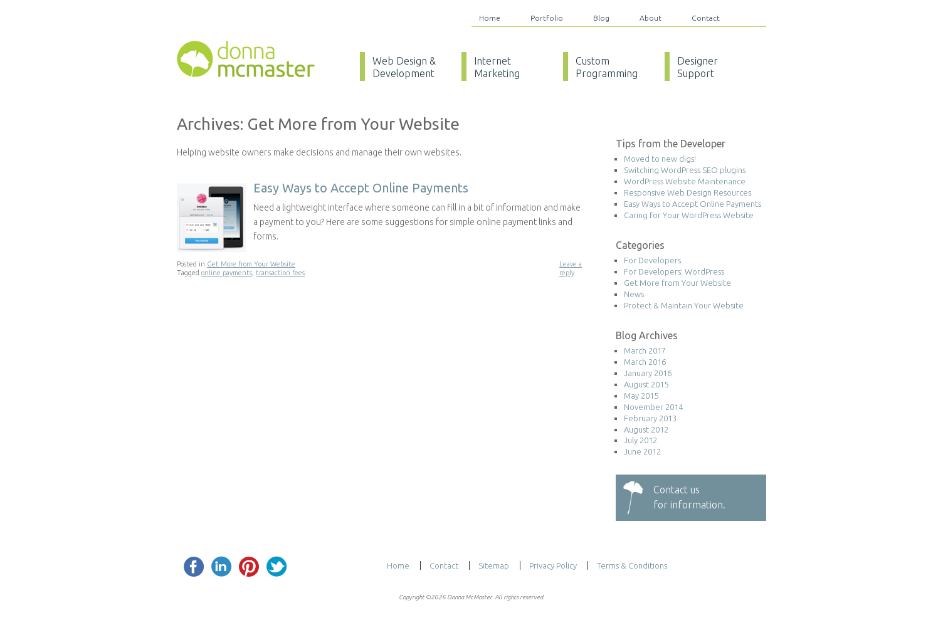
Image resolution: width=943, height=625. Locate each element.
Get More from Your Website (251, 264)
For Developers (652, 260)
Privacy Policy (553, 565)
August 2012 (646, 429)
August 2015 (646, 384)
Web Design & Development (404, 67)
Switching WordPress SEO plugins (684, 169)
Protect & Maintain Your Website (684, 305)
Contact (706, 18)
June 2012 (642, 451)
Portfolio (546, 18)
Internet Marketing (497, 67)
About (650, 18)
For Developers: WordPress (674, 271)
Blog (601, 18)
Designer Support (697, 67)
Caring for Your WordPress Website (689, 215)
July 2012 (640, 440)
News (634, 294)
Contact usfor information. (689, 497)
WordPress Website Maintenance (684, 181)
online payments (226, 272)
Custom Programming (607, 67)
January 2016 (648, 373)
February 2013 (650, 418)
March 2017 (645, 350)
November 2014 (653, 406)
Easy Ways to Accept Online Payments (360, 188)
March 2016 (645, 361)
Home (489, 18)
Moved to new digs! (660, 158)
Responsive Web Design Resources (687, 192)
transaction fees (280, 272)
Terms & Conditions (632, 565)
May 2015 (641, 395)
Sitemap (493, 565)
